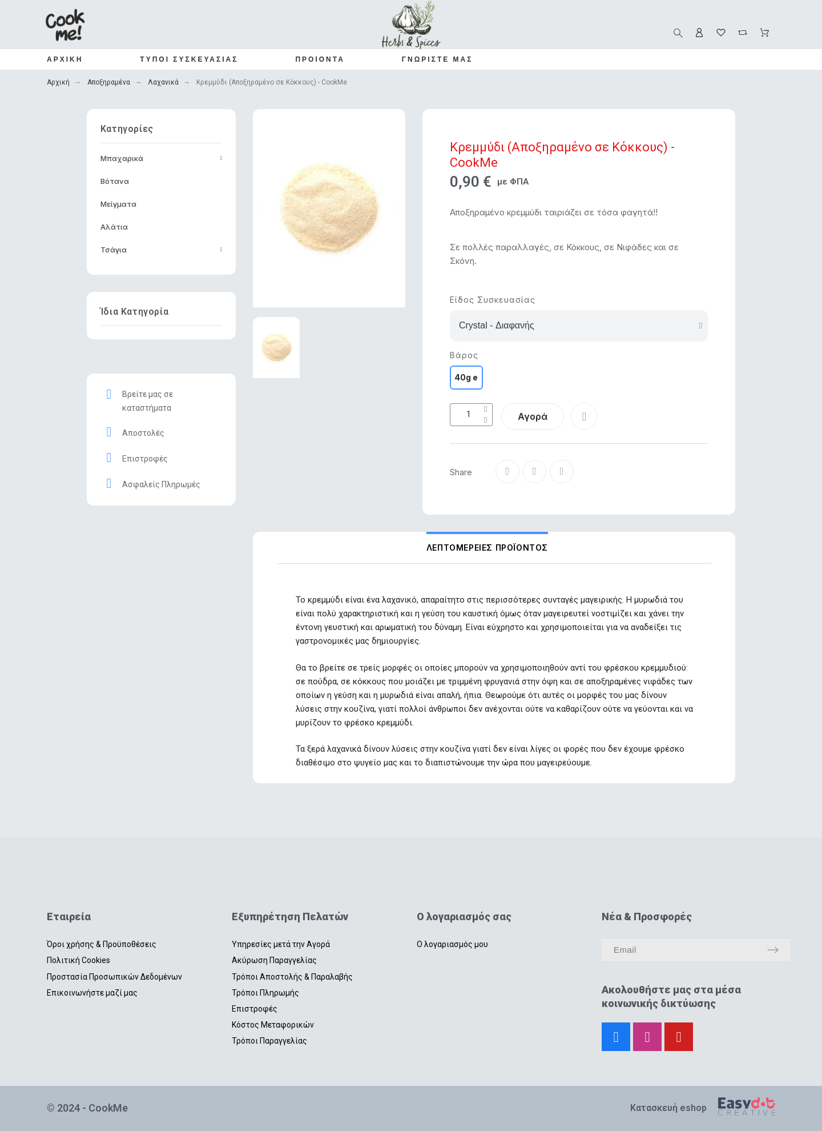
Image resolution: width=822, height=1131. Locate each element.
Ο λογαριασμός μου (452, 944)
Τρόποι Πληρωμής (265, 992)
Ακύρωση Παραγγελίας (274, 960)
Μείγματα (118, 203)
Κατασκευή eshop (668, 1107)
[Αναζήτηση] (678, 33)
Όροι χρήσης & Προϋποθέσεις (101, 944)
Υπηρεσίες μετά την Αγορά (281, 944)
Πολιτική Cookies (78, 960)
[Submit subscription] (773, 950)
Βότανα (114, 181)
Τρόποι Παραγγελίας (269, 1040)
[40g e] (466, 378)
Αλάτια (114, 226)
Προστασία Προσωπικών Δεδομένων (114, 976)
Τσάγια (161, 249)
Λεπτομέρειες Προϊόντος (487, 547)
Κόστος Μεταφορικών (273, 1024)
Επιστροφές (254, 1008)
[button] (261, 210)
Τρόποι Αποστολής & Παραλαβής (292, 976)
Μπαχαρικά (161, 158)
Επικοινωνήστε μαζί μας (92, 992)
